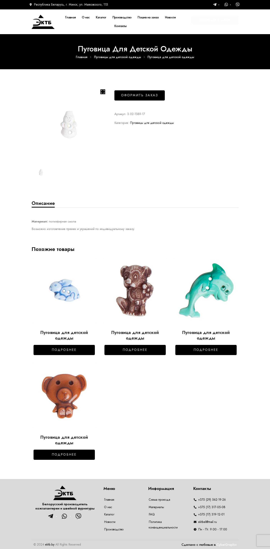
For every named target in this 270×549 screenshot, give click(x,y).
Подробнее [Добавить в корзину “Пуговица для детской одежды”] (64, 350)
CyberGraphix (227, 544)
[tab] (43, 203)
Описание (43, 203)
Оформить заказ (139, 95)
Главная (81, 57)
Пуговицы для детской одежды (117, 57)
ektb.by (49, 544)
